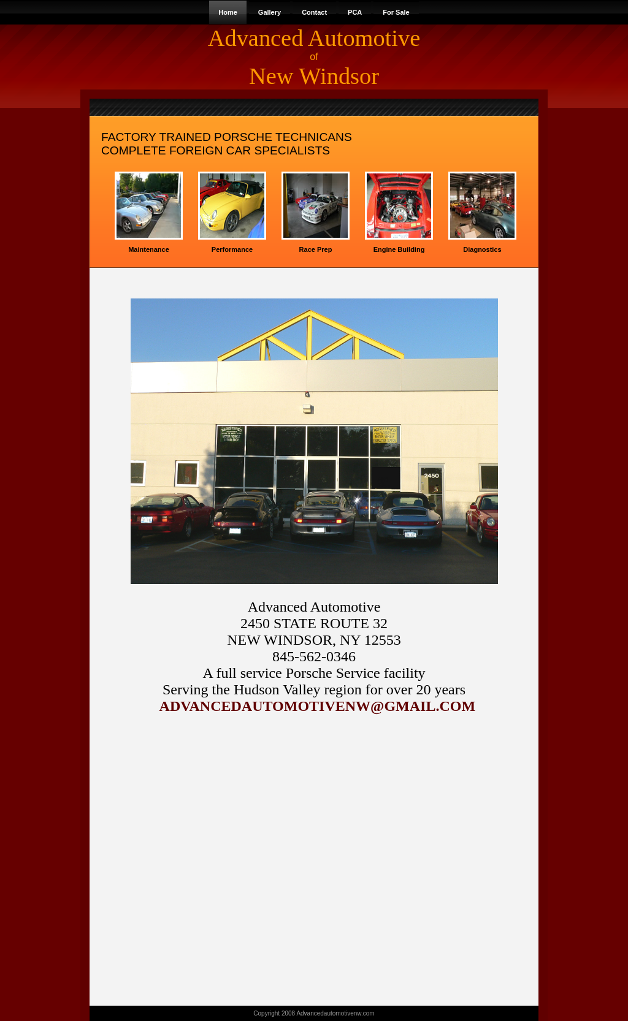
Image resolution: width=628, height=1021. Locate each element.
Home (227, 12)
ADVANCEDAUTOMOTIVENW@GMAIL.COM (315, 706)
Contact (314, 12)
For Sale (396, 12)
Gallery (269, 12)
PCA (355, 12)
